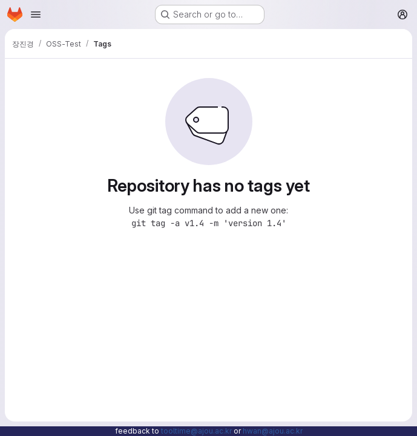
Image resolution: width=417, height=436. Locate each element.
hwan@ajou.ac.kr (273, 430)
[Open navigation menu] (35, 14)
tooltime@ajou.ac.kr (196, 430)
